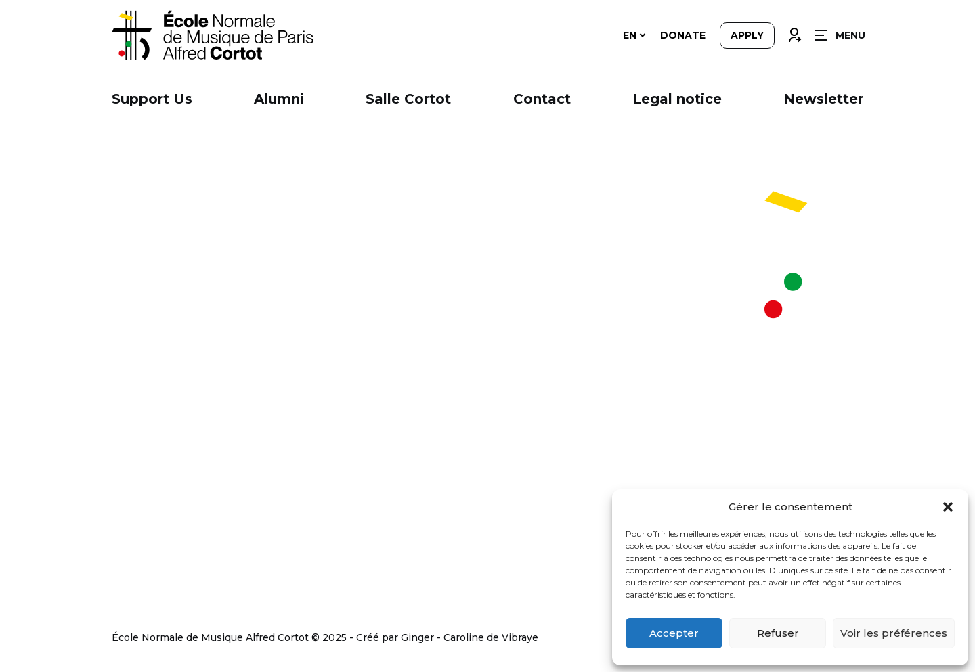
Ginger (417, 637)
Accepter (674, 633)
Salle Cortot (408, 99)
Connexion (794, 32)
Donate (683, 35)
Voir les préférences (893, 633)
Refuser (778, 633)
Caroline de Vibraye (490, 637)
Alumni (279, 99)
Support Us (152, 99)
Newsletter (823, 99)
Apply (747, 35)
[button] (948, 507)
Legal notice (677, 99)
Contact (542, 99)
